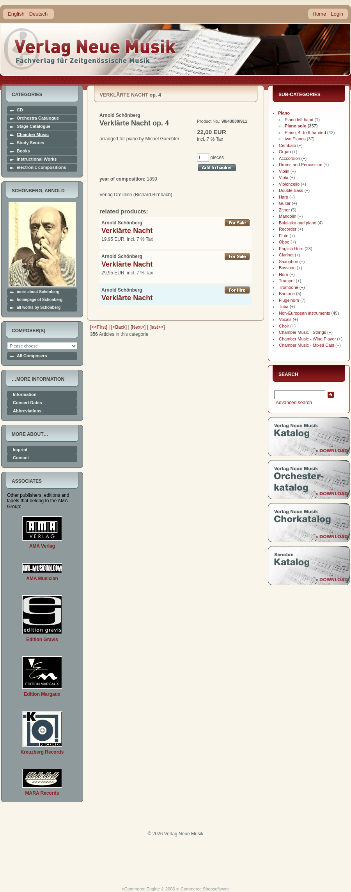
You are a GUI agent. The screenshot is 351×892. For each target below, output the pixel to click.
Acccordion (289, 158)
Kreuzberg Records (42, 752)
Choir (284, 326)
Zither (284, 210)
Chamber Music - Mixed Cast (306, 345)
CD (20, 110)
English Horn (291, 248)
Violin (284, 171)
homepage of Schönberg (39, 300)
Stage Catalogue (33, 126)
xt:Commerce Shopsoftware (202, 889)
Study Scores (30, 143)
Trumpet (287, 280)
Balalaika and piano (297, 222)
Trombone (288, 287)
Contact (21, 458)
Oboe (284, 242)
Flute (283, 235)
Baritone (287, 293)
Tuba (284, 306)
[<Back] (119, 327)
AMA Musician (42, 578)
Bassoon (287, 267)
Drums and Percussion (300, 164)
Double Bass (291, 190)
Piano (284, 113)
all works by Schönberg (38, 308)
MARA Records (42, 793)
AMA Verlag (42, 546)
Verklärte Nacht (126, 231)
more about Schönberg (38, 292)
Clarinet (286, 255)
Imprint (20, 450)
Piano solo (296, 126)
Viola (283, 177)
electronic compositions (41, 167)
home (90, 48)
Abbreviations (27, 411)
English (16, 14)
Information (25, 394)
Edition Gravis (42, 639)
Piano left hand (299, 119)
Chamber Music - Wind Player (307, 339)
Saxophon (288, 261)
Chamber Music (33, 135)
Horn (283, 274)
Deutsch (38, 14)
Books (23, 151)
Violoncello (289, 184)
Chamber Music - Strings (302, 332)
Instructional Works (37, 159)
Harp (283, 197)
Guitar (285, 203)
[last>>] (157, 327)
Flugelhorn (289, 300)
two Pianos (295, 138)
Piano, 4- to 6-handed (305, 132)
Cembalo (287, 145)
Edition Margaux (42, 694)
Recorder (287, 229)
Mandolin (287, 216)
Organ (285, 151)
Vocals (285, 319)
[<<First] (98, 327)
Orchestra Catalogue (38, 118)
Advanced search (293, 402)
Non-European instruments (304, 313)
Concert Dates (27, 403)
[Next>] (138, 327)
